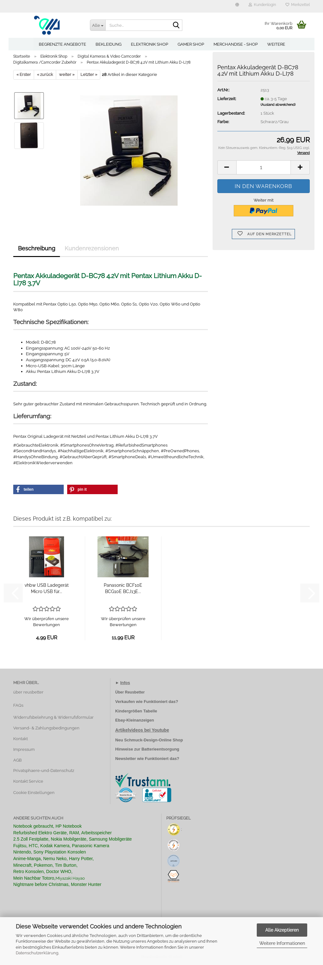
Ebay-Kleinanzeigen (134, 720)
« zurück (45, 74)
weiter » (66, 74)
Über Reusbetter (129, 692)
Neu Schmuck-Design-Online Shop (149, 740)
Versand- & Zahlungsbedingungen (46, 728)
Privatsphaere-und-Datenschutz (43, 770)
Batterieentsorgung (160, 749)
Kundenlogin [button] (262, 5)
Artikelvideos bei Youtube (142, 730)
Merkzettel (297, 5)
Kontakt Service (28, 781)
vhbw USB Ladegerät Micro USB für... (47, 588)
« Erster (23, 74)
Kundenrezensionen (92, 248)
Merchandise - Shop (236, 44)
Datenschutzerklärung (37, 953)
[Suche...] (98, 25)
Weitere (276, 44)
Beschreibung (36, 248)
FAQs (18, 705)
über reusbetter (28, 692)
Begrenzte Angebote (62, 44)
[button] (237, 6)
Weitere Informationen (282, 943)
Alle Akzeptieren (282, 930)
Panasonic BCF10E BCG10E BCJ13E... (123, 588)
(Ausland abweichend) (278, 105)
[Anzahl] (263, 167)
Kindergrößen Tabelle (136, 711)
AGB (17, 760)
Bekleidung (108, 44)
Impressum (24, 749)
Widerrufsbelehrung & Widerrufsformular (53, 717)
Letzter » (88, 74)
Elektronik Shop (149, 44)
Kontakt (20, 738)
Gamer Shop (191, 44)
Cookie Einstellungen (34, 792)
